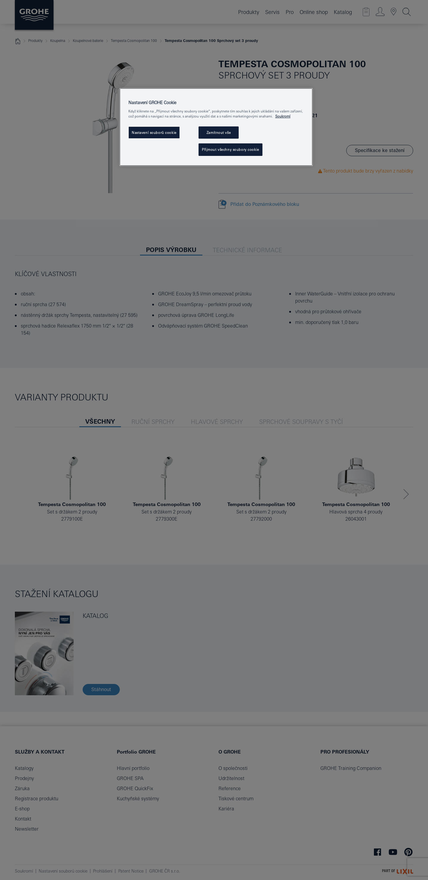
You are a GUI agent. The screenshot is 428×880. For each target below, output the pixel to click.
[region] (216, 127)
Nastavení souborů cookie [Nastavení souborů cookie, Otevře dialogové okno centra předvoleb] (154, 132)
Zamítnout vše (219, 132)
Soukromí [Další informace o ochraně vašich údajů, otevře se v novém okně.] (282, 116)
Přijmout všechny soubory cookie (230, 149)
